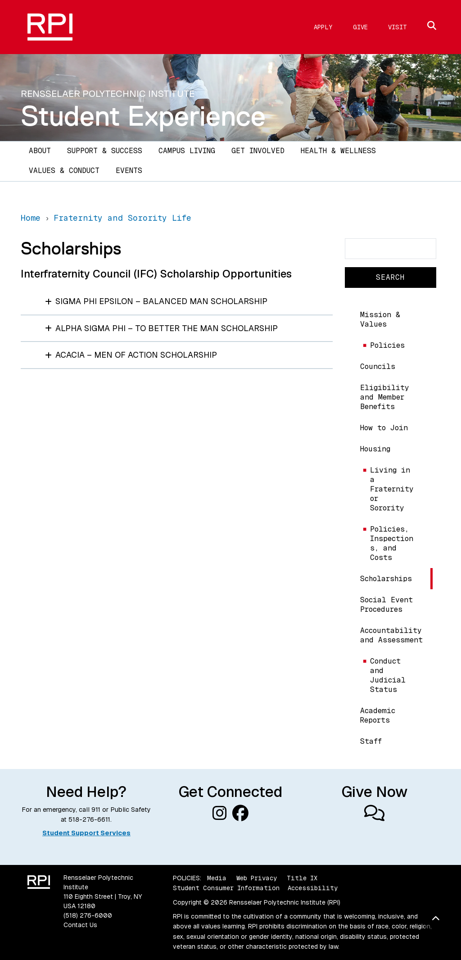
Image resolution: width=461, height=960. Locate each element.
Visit (397, 27)
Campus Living (186, 150)
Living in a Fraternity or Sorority (392, 489)
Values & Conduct (64, 170)
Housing (375, 449)
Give (360, 27)
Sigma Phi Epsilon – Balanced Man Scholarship (156, 301)
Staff (371, 741)
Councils (377, 366)
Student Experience (143, 116)
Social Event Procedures (386, 604)
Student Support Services (86, 833)
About (40, 150)
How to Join (384, 427)
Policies (387, 345)
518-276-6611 (89, 819)
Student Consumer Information (226, 888)
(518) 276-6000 (87, 915)
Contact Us (80, 925)
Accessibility (313, 888)
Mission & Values (380, 319)
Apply (323, 27)
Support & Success (104, 150)
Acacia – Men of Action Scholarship (131, 355)
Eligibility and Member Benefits (384, 397)
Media (216, 878)
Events (129, 170)
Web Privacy (256, 878)
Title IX (302, 878)
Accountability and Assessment (391, 635)
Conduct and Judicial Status (388, 675)
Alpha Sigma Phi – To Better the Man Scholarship (161, 328)
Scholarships (386, 578)
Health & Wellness (338, 150)
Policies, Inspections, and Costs (391, 543)
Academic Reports (377, 715)
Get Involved (258, 150)
